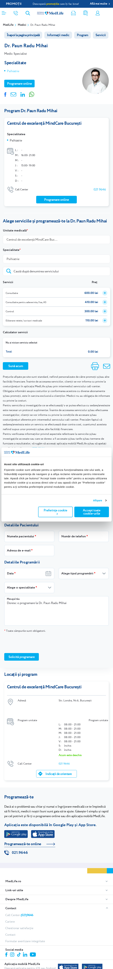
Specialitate (11, 247)
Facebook (6, 939)
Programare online (109, 13)
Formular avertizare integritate (25, 925)
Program (82, 35)
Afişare (97, 500)
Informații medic (58, 35)
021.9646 (20, 837)
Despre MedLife (16, 883)
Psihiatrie (13, 71)
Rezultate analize (86, 13)
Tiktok (19, 939)
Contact (10, 892)
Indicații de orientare (58, 758)
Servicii (101, 35)
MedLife (8, 25)
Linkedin (25, 939)
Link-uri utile (14, 874)
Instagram (12, 939)
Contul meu (98, 13)
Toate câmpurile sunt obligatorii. (25, 628)
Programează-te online (22, 828)
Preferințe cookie (55, 511)
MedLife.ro (13, 865)
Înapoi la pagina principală (23, 35)
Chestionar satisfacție (19, 912)
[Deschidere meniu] (4, 11)
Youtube (33, 939)
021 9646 (100, 186)
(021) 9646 (38, 445)
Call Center (19, 899)
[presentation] (31, 640)
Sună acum (15, 363)
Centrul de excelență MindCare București (44, 123)
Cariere (10, 905)
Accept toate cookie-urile (91, 511)
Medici (22, 25)
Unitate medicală (15, 227)
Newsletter (73, 13)
